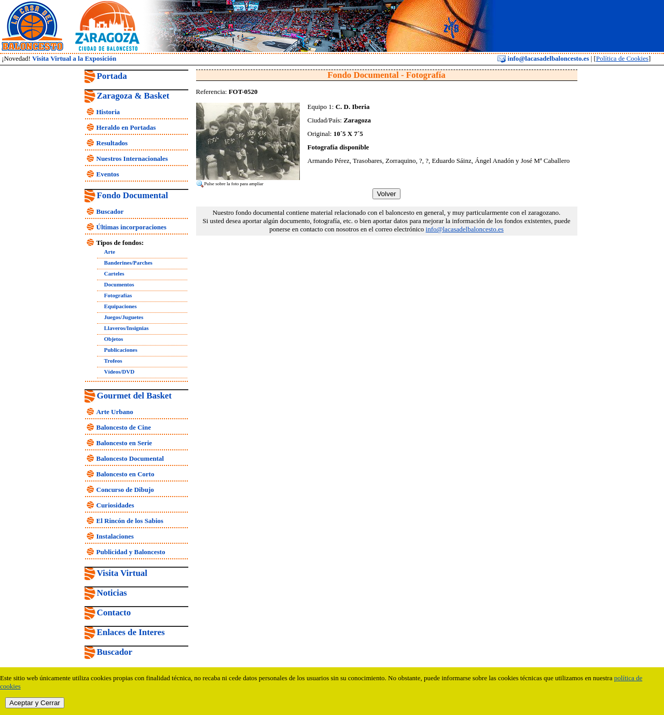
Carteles (114, 273)
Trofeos (113, 361)
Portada (112, 76)
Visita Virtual (122, 573)
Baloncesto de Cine (123, 427)
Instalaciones (115, 536)
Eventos (107, 174)
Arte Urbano (114, 412)
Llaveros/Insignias (126, 328)
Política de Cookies (622, 58)
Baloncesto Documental (130, 458)
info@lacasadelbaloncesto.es (543, 58)
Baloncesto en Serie (124, 443)
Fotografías (118, 295)
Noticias (112, 593)
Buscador (110, 211)
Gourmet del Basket (134, 396)
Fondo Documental (132, 195)
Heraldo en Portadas (126, 127)
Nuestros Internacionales (132, 158)
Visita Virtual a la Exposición (74, 58)
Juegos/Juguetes (124, 317)
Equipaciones (120, 306)
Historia (108, 112)
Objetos (113, 339)
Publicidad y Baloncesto (130, 552)
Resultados (112, 143)
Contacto (114, 612)
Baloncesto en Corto (125, 474)
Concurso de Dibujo (125, 489)
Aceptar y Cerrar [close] (34, 703)
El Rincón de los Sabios (129, 521)
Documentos (119, 284)
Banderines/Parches (128, 262)
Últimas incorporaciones (131, 227)
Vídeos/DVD (119, 371)
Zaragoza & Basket (133, 96)
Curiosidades (115, 505)
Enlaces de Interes (131, 632)
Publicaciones (120, 350)
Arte (109, 252)
